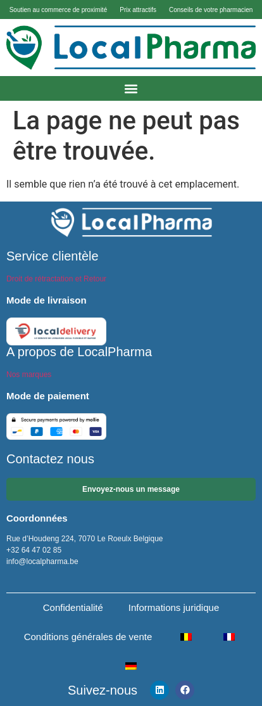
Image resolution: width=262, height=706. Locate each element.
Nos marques (28, 374)
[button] (131, 88)
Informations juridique (173, 607)
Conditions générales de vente (88, 636)
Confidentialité (73, 607)
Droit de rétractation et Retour (56, 278)
